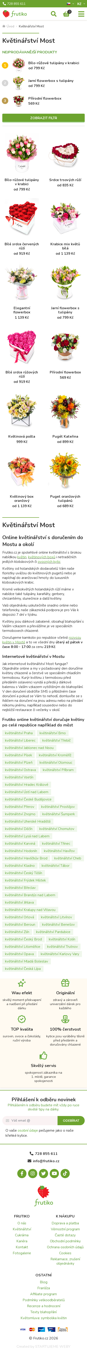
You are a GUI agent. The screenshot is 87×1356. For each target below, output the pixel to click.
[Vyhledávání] (54, 14)
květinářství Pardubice (53, 932)
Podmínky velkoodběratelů (44, 1300)
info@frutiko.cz (43, 1161)
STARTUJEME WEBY (52, 1346)
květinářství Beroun (20, 924)
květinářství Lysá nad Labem (27, 836)
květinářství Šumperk (58, 814)
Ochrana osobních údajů (65, 1247)
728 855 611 (14, 4)
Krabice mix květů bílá (65, 246)
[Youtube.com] (54, 1173)
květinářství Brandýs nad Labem (30, 895)
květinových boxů (41, 557)
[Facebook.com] (21, 1173)
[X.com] (43, 1173)
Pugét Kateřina (65, 436)
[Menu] (81, 14)
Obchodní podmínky (65, 1241)
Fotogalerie (22, 1253)
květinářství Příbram (58, 770)
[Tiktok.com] (65, 1173)
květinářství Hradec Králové (26, 784)
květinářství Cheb (67, 858)
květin (21, 557)
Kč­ (79, 3)
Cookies (65, 1253)
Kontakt (22, 1247)
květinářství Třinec (56, 843)
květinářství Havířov (59, 851)
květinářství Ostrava (20, 770)
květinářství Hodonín (21, 851)
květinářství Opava (19, 954)
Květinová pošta (21, 436)
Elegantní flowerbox (21, 310)
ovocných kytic (49, 561)
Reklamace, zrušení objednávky (65, 1261)
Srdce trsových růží (65, 180)
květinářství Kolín (62, 939)
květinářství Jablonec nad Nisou (29, 748)
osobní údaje (28, 1130)
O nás (21, 1223)
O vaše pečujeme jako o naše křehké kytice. (40, 1133)
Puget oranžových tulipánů (65, 498)
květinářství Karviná (20, 843)
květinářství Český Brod (23, 939)
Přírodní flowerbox (44, 98)
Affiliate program (43, 1294)
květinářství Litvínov (56, 917)
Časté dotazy (65, 1235)
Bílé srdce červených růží (22, 246)
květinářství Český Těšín (23, 873)
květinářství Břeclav (20, 887)
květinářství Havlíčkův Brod (26, 858)
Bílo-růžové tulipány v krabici (53, 63)
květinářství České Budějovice (28, 799)
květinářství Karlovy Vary (60, 954)
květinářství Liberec (20, 740)
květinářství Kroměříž (55, 755)
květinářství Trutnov (62, 946)
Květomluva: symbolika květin (43, 1318)
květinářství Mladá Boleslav (26, 961)
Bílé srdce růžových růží (22, 374)
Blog (43, 1282)
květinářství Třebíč (56, 740)
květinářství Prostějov (58, 806)
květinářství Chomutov (56, 829)
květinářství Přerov (19, 806)
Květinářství (22, 1229)
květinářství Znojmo (20, 814)
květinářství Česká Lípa (23, 968)
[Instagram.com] (32, 1173)
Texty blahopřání (43, 1312)
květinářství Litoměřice (22, 946)
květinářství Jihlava (19, 902)
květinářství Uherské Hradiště (28, 821)
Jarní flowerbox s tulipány (50, 80)
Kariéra (21, 1241)
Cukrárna (22, 1235)
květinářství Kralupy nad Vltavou (30, 910)
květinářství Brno (53, 733)
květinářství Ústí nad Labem (26, 792)
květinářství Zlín (17, 932)
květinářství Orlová (19, 917)
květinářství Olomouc (56, 762)
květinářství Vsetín (19, 777)
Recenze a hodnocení (43, 1306)
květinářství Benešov (58, 924)
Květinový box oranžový (22, 498)
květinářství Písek (18, 755)
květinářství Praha (19, 733)
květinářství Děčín (18, 829)
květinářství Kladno (20, 865)
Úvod (8, 26)
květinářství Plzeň (19, 762)
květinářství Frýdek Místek (25, 880)
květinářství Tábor (56, 865)
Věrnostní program (65, 1229)
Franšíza (43, 1288)
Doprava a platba (65, 1223)
